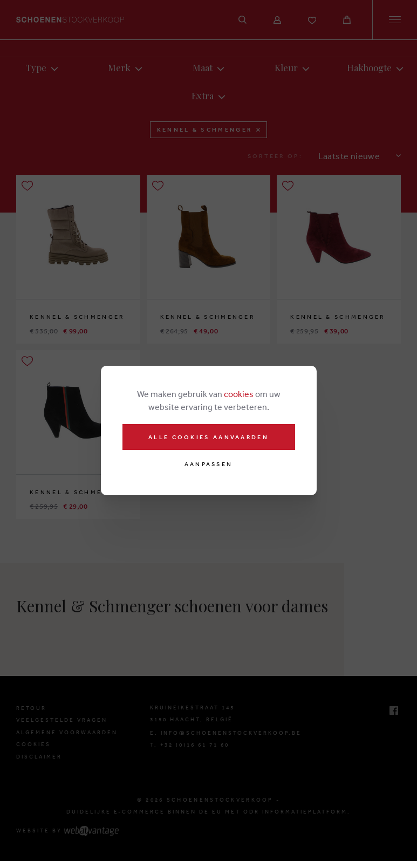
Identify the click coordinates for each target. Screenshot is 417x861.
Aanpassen (208, 464)
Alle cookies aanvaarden (208, 437)
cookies (239, 393)
